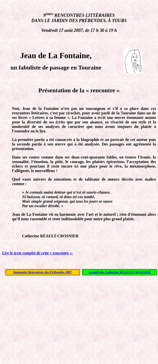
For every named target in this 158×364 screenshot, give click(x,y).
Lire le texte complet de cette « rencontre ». (37, 253)
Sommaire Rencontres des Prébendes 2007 (42, 272)
